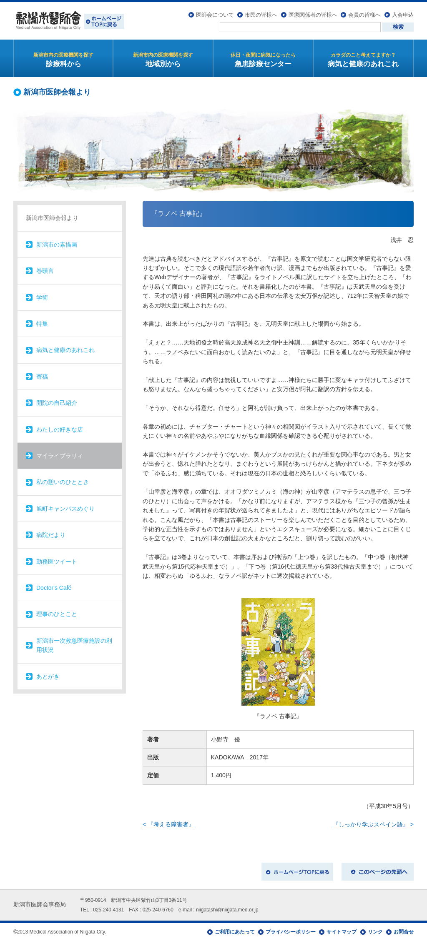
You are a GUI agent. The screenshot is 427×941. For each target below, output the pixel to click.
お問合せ (404, 932)
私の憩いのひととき (62, 482)
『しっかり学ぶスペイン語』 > (373, 824)
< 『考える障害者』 (168, 824)
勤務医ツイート (56, 561)
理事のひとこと (56, 614)
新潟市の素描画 (56, 244)
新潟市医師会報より (52, 218)
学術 (42, 297)
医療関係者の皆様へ (313, 15)
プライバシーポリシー (291, 932)
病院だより (50, 535)
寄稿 (42, 376)
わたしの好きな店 (59, 429)
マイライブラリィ (59, 455)
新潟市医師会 (68, 20)
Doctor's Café (53, 587)
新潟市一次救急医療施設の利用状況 (74, 645)
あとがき (48, 676)
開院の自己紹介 (56, 402)
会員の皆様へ (364, 15)
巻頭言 (45, 270)
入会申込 (403, 15)
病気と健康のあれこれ (65, 350)
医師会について (215, 15)
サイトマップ (342, 932)
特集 (42, 323)
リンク (375, 932)
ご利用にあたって (235, 932)
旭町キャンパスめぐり (65, 508)
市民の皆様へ (261, 15)
